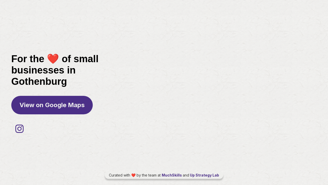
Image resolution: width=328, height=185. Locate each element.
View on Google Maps (52, 105)
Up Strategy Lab (204, 175)
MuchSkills (172, 175)
